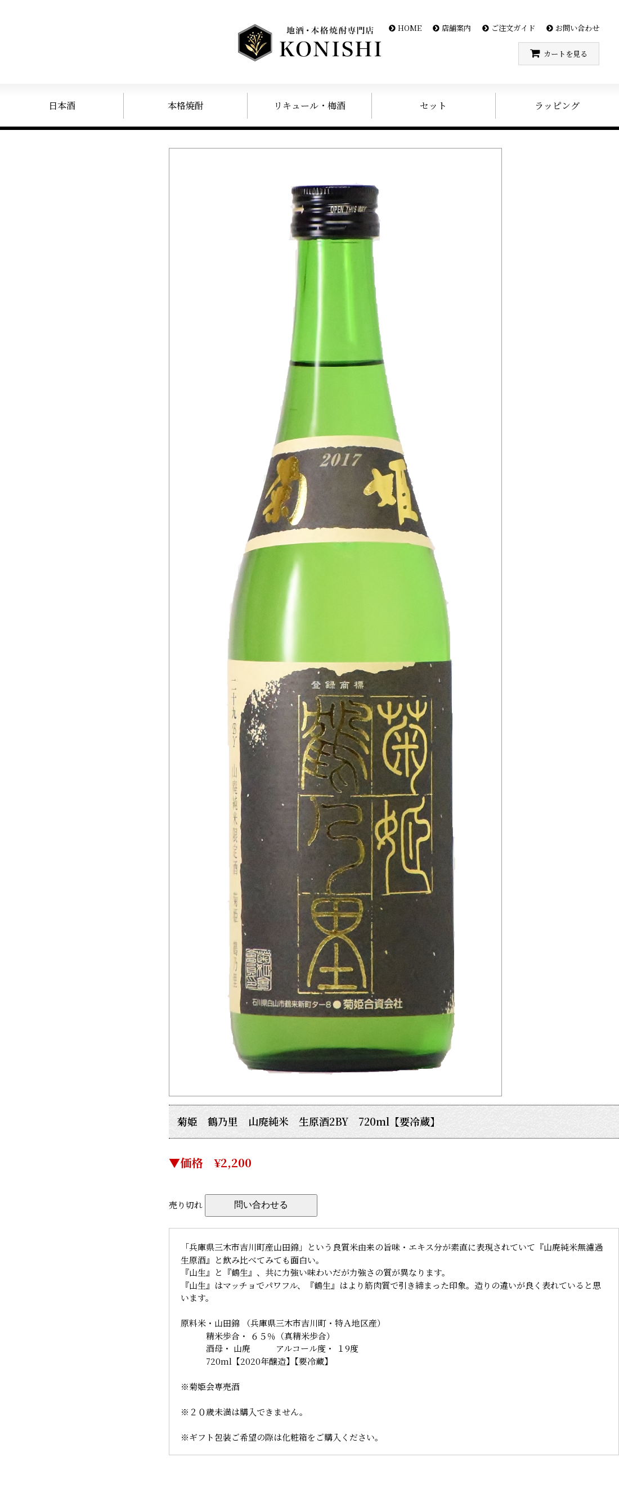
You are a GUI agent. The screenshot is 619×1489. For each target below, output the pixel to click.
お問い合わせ (577, 28)
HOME (409, 28)
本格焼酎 (186, 105)
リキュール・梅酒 (309, 105)
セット (433, 105)
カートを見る (565, 53)
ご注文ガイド (513, 28)
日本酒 (61, 105)
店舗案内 (456, 28)
